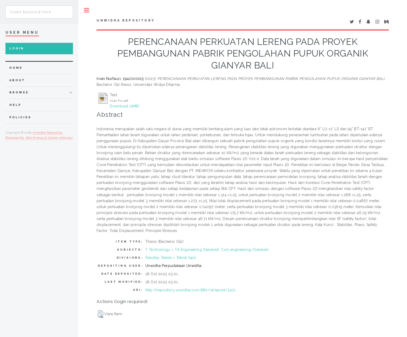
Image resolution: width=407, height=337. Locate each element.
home (15, 68)
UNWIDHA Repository (126, 20)
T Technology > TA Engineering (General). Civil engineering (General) (207, 249)
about (17, 80)
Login (16, 48)
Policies (20, 117)
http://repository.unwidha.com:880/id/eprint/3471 (190, 290)
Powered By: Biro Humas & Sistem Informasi (39, 138)
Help (15, 105)
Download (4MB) (124, 106)
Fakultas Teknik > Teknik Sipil (170, 258)
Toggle (86, 10)
